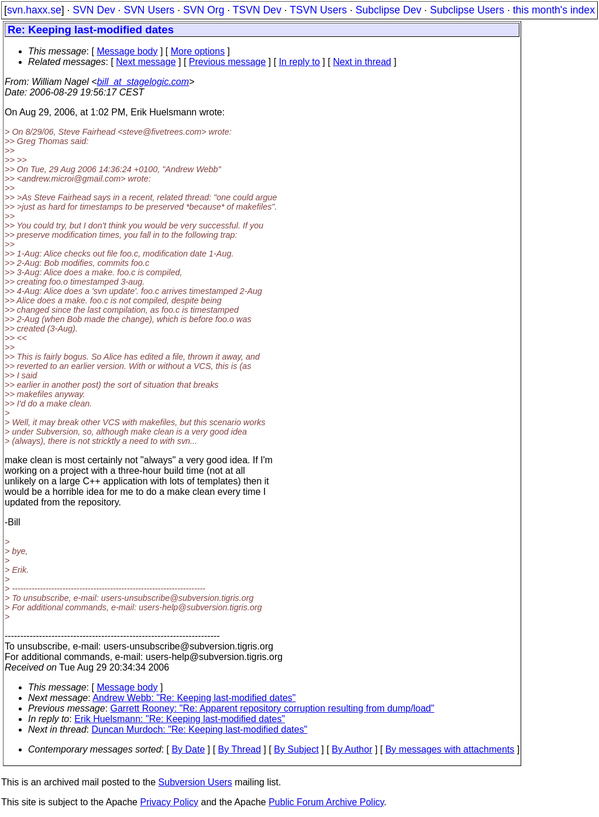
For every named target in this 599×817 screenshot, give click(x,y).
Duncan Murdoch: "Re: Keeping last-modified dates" (200, 729)
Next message (145, 62)
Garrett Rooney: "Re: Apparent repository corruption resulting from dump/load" (273, 708)
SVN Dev (94, 10)
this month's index (554, 10)
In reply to (299, 62)
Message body (127, 51)
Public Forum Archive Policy (326, 802)
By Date (188, 749)
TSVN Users (318, 10)
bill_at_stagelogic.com (143, 82)
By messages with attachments (450, 749)
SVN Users (148, 10)
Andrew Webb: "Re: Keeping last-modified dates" (193, 698)
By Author (352, 749)
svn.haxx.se (34, 10)
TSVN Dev (257, 10)
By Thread (239, 749)
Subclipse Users (467, 10)
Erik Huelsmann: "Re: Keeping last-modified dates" (179, 719)
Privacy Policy (169, 802)
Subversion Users (195, 782)
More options (198, 51)
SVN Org (203, 10)
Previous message (227, 62)
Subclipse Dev (388, 10)
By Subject (296, 749)
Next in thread (362, 62)
